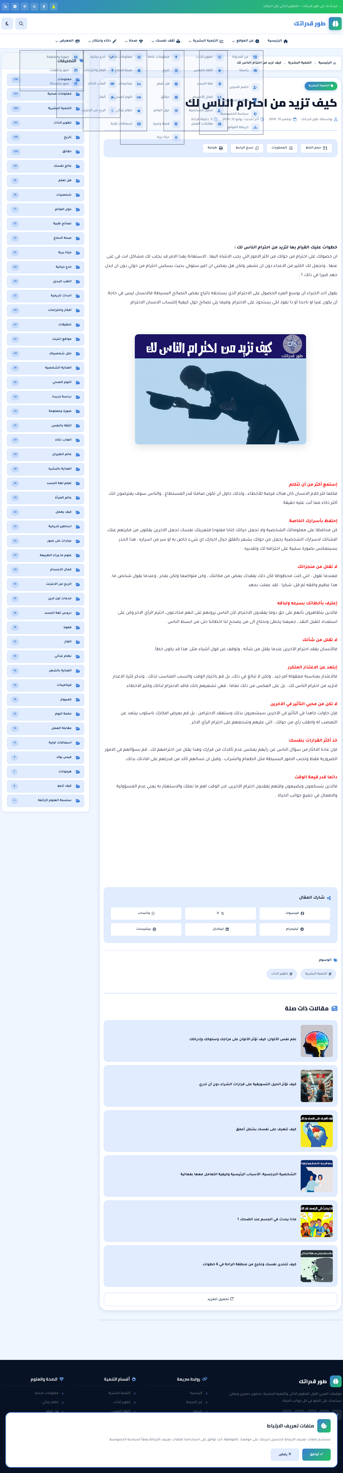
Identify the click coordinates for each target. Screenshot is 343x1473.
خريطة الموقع (194, 1439)
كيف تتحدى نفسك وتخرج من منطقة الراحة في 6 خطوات (249, 1265)
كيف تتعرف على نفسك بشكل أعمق (266, 1130)
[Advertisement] (220, 200)
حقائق (57, 1421)
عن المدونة (196, 1402)
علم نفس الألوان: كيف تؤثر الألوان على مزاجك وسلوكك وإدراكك (242, 1039)
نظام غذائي (53, 1402)
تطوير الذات (281, 974)
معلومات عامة (50, 1430)
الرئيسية (198, 1393)
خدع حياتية (125, 1439)
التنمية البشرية (321, 86)
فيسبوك (294, 913)
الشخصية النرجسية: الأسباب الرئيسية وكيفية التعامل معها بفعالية (238, 1175)
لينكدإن (220, 929)
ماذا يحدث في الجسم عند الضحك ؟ (266, 1220)
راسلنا (200, 1412)
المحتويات (282, 148)
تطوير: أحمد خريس (104, 1465)
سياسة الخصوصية (190, 1421)
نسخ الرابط (247, 148)
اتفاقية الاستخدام (191, 1430)
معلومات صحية (49, 1393)
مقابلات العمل (122, 1421)
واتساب (146, 913)
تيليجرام (295, 929)
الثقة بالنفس (123, 1412)
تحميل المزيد (220, 1299)
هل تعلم (55, 1412)
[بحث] (21, 23)
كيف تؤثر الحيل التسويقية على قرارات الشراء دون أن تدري (247, 1085)
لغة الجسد (124, 1430)
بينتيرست (146, 929)
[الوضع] (7, 23)
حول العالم (53, 1439)
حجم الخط (316, 148)
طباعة (215, 148)
